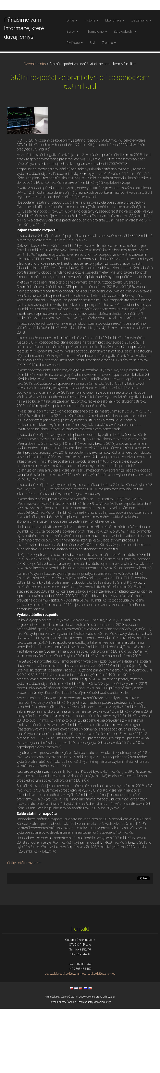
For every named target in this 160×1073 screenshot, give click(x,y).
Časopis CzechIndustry (80, 1066)
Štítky (11, 927)
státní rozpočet (30, 927)
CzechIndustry (35, 128)
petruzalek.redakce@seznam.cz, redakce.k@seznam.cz (80, 1038)
